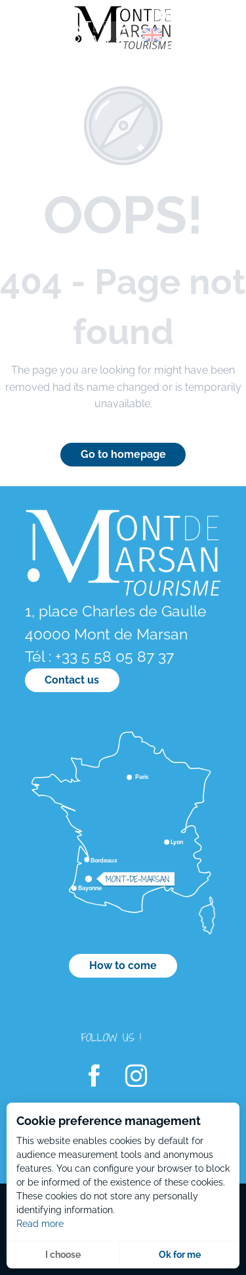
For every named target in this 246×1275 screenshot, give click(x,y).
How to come (123, 965)
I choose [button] (63, 1254)
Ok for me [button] (180, 1254)
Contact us (72, 680)
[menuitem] (65, 39)
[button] (124, 35)
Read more (40, 1223)
